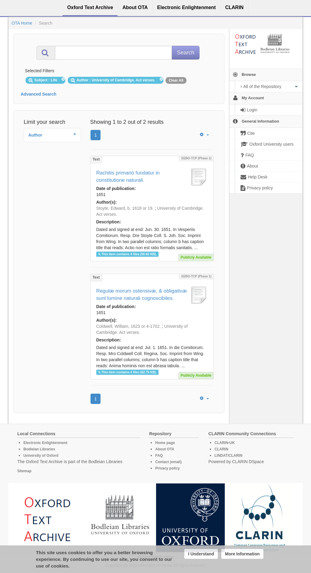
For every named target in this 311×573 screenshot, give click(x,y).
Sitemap (24, 471)
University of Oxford (40, 455)
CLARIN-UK (224, 443)
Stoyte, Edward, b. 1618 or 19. (125, 208)
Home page (165, 443)
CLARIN (221, 449)
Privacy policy (167, 468)
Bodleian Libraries (39, 449)
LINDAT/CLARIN (228, 455)
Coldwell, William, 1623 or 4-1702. (128, 326)
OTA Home (22, 23)
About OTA (164, 449)
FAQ (159, 455)
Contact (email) (168, 462)
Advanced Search (38, 94)
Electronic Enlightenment (45, 443)
